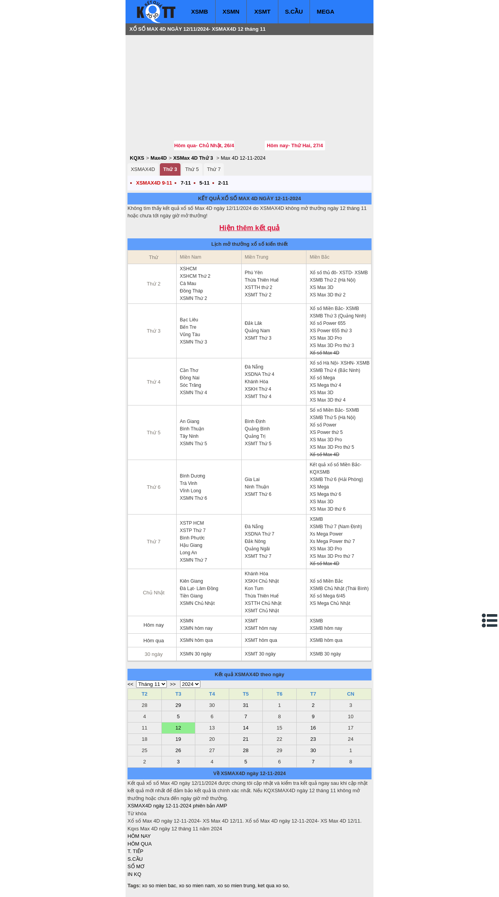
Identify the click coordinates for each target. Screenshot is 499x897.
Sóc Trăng (190, 385)
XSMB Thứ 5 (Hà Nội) (332, 417)
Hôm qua (153, 640)
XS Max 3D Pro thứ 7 (332, 556)
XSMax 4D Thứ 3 (193, 158)
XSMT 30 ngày (260, 654)
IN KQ (134, 874)
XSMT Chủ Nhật (262, 610)
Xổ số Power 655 (327, 323)
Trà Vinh (188, 483)
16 (313, 728)
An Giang (189, 421)
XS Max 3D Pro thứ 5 (332, 447)
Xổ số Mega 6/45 (327, 596)
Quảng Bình (257, 429)
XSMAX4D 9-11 (154, 183)
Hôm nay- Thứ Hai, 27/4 (295, 145)
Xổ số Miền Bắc (326, 581)
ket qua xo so (273, 885)
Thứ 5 (192, 169)
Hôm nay (153, 625)
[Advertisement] (185, 87)
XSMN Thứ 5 (193, 443)
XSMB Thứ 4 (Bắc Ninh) (335, 370)
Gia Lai (252, 479)
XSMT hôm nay (261, 628)
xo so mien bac (159, 885)
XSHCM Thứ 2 (195, 276)
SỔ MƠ (135, 866)
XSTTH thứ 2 (259, 287)
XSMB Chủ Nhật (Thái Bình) (339, 588)
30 (313, 750)
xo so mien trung (236, 885)
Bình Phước (192, 538)
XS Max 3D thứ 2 (327, 295)
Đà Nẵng (254, 367)
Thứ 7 (214, 169)
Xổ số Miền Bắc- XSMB (334, 308)
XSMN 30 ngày (195, 654)
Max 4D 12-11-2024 (243, 158)
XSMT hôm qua (261, 640)
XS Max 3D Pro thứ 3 (332, 345)
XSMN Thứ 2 (193, 298)
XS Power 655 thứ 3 (331, 330)
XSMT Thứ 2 (258, 295)
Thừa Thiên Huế (262, 280)
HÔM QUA (139, 844)
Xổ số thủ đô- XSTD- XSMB (339, 272)
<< (130, 684)
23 (313, 739)
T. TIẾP (135, 851)
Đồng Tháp (191, 291)
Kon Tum (254, 588)
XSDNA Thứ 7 (259, 534)
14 (245, 728)
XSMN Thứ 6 (193, 498)
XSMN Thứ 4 (193, 392)
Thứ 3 (170, 169)
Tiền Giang (191, 596)
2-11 (223, 183)
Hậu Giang (191, 545)
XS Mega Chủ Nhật (330, 603)
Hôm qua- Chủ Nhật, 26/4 (204, 145)
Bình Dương (192, 476)
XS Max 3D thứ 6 (327, 509)
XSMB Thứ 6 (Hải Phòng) (336, 479)
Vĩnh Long (190, 490)
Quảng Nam (257, 330)
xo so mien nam (197, 885)
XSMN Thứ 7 (193, 560)
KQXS (137, 158)
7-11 (185, 183)
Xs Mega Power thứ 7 (332, 541)
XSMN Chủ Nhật (197, 603)
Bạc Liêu (189, 319)
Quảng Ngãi (257, 549)
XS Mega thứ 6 (325, 494)
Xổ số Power (323, 425)
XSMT (262, 11)
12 (178, 728)
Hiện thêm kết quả (249, 228)
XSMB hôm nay (326, 628)
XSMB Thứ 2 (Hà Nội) (332, 280)
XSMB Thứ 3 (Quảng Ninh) (338, 316)
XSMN (231, 11)
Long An (188, 552)
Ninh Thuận (257, 487)
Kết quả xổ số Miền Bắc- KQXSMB (335, 468)
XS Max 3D (321, 287)
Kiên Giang (191, 581)
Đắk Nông (255, 541)
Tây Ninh (189, 436)
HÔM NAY (139, 836)
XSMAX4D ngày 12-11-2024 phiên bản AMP (177, 806)
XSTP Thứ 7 (192, 530)
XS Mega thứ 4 (325, 385)
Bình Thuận (192, 429)
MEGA (325, 11)
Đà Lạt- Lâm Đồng (199, 588)
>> (173, 684)
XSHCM (188, 268)
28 (245, 750)
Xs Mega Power (326, 534)
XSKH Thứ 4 (258, 389)
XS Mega (319, 487)
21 (245, 739)
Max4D (158, 158)
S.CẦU (294, 11)
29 (178, 705)
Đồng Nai (189, 378)
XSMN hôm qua (196, 640)
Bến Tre (188, 327)
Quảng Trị (255, 436)
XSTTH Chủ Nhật (263, 603)
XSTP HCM (192, 523)
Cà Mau (188, 283)
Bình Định (255, 421)
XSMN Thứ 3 (193, 342)
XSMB (199, 11)
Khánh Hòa (256, 381)
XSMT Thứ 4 (258, 396)
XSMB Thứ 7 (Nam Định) (336, 526)
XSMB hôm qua (326, 640)
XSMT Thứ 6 (258, 494)
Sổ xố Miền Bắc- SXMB (334, 410)
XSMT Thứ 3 (258, 338)
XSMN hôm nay (196, 628)
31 (245, 705)
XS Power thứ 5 (326, 432)
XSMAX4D (143, 169)
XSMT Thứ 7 (258, 556)
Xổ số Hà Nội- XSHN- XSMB (340, 363)
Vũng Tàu (190, 334)
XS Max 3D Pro (326, 338)
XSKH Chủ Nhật (262, 581)
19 (178, 739)
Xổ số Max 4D (324, 353)
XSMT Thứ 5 (258, 443)
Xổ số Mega (322, 378)
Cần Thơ (189, 370)
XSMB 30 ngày (325, 654)
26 (178, 750)
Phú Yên (254, 272)
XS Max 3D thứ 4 (327, 400)
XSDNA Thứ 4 (259, 374)
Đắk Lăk (253, 323)
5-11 (205, 183)
